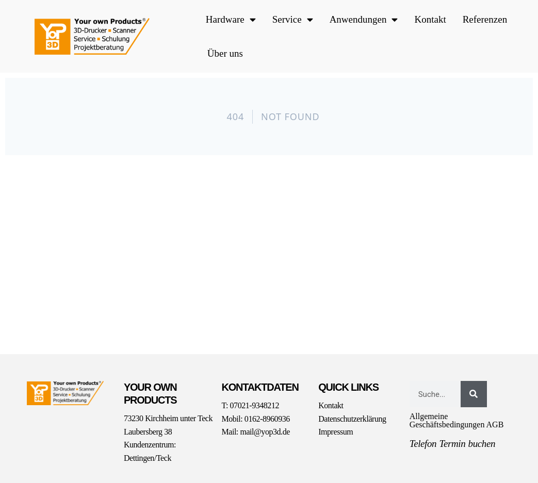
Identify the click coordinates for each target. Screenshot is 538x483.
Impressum (335, 431)
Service (292, 19)
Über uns (225, 53)
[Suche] (474, 394)
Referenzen (485, 19)
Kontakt (430, 19)
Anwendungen (364, 19)
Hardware (231, 19)
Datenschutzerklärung (352, 418)
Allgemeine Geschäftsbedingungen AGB (457, 420)
